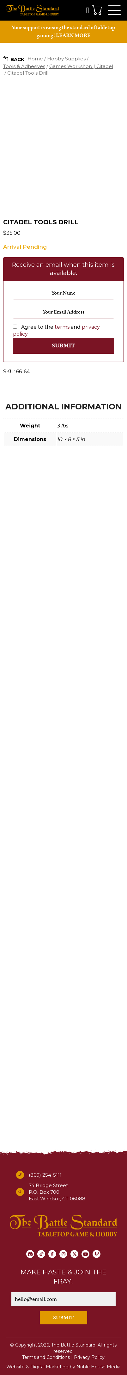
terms (62, 327)
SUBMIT (63, 1318)
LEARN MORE (73, 35)
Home (35, 59)
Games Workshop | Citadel (81, 66)
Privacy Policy (89, 1357)
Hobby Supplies (66, 59)
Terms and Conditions (46, 1357)
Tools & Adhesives (24, 66)
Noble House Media (98, 1367)
